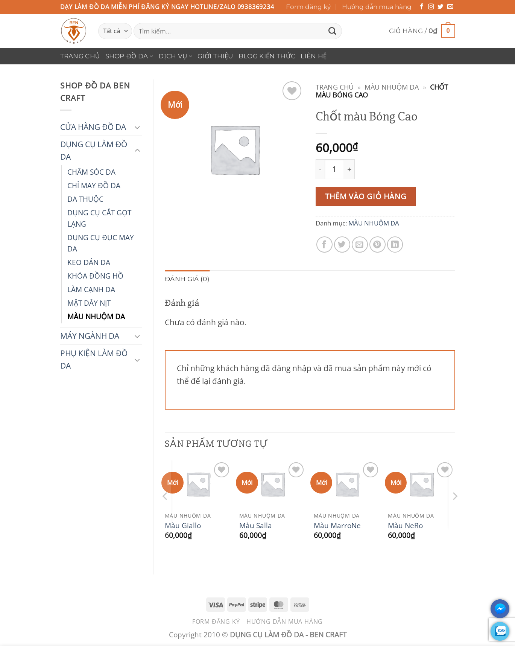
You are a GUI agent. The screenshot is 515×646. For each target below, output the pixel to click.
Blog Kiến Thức (267, 56)
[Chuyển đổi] (137, 127)
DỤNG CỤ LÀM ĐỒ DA (93, 150)
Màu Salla (255, 525)
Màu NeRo (405, 525)
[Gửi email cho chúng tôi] (450, 7)
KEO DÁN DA (88, 262)
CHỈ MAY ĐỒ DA (93, 185)
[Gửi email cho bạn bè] (360, 244)
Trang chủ (80, 56)
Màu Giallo (183, 525)
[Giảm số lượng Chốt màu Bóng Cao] (320, 169)
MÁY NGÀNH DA (89, 336)
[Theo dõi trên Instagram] (431, 7)
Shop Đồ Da (129, 56)
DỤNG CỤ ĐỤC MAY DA (100, 243)
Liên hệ (314, 56)
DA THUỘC (85, 199)
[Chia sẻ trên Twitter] (342, 244)
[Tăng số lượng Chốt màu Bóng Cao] (349, 169)
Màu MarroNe (337, 525)
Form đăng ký (308, 7)
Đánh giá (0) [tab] (187, 279)
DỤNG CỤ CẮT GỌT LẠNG (99, 218)
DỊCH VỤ (175, 56)
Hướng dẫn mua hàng (377, 7)
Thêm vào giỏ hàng (365, 196)
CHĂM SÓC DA (91, 172)
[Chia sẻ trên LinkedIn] (395, 244)
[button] (422, 31)
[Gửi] (332, 31)
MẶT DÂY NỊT (89, 303)
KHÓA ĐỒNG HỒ (95, 275)
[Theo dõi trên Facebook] (422, 7)
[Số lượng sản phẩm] (334, 169)
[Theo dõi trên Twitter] (441, 7)
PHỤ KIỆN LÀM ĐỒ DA (94, 359)
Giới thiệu (215, 56)
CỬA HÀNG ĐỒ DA (93, 127)
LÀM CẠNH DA (91, 289)
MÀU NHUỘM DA (96, 316)
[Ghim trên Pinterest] (377, 244)
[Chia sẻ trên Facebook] (324, 244)
